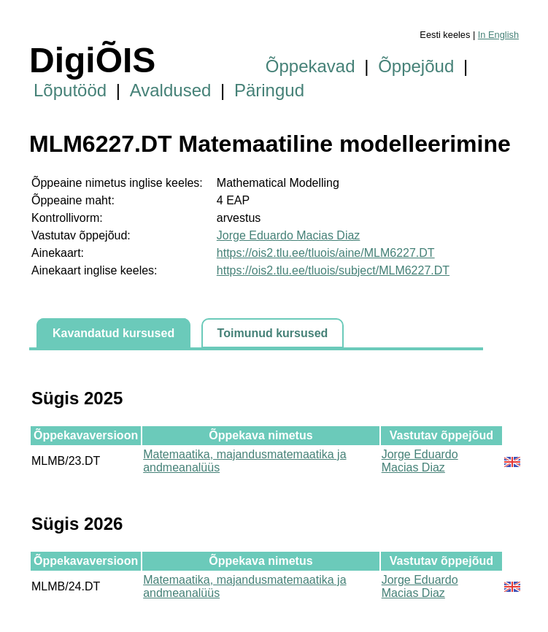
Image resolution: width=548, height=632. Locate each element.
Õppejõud (416, 66)
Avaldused (171, 90)
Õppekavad (310, 66)
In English (498, 34)
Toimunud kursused (272, 333)
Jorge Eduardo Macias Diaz (288, 235)
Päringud (269, 90)
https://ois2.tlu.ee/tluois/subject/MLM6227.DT (333, 270)
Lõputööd (70, 90)
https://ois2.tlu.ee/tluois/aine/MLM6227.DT (326, 253)
